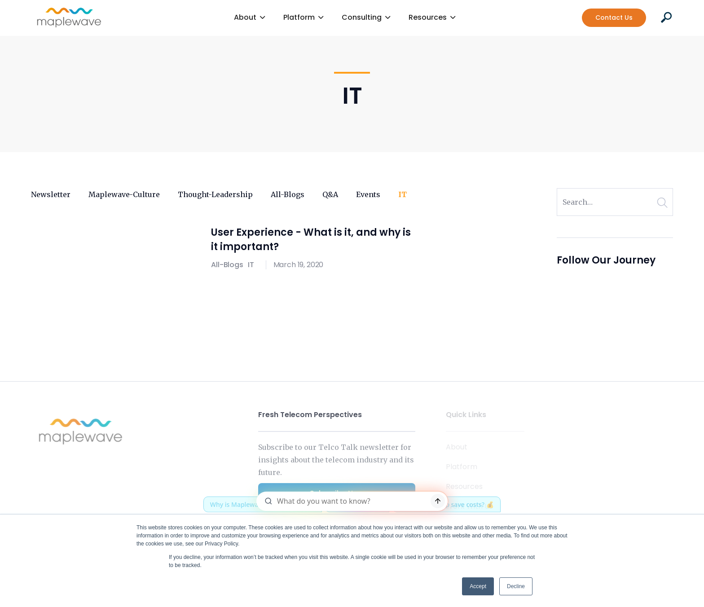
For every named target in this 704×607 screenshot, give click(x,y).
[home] (69, 17)
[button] (249, 17)
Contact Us (614, 17)
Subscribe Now (337, 493)
